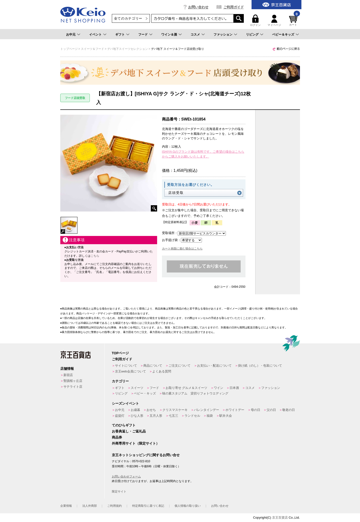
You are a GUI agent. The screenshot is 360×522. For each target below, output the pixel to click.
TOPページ (120, 353)
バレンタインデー (206, 410)
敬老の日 (288, 410)
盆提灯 (119, 415)
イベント (95, 34)
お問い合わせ (198, 7)
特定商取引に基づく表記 (148, 505)
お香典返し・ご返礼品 (129, 431)
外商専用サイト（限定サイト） (135, 443)
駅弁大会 (225, 415)
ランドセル (192, 415)
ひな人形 (137, 415)
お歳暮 (135, 410)
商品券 (117, 437)
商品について (152, 365)
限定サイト (119, 491)
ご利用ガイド (233, 7)
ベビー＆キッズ (283, 34)
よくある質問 (161, 371)
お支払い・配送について (214, 365)
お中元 (71, 34)
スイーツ (137, 388)
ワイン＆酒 (169, 34)
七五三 (173, 415)
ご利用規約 (114, 505)
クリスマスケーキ (175, 410)
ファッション (223, 34)
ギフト (120, 34)
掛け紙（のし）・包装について (260, 365)
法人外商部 (89, 505)
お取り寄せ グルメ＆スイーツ (186, 388)
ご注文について (180, 365)
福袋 (210, 415)
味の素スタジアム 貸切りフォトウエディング (195, 393)
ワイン (218, 388)
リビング (252, 34)
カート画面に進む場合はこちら (182, 248)
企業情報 (66, 505)
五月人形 (156, 415)
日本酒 (234, 388)
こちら (95, 255)
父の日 (271, 410)
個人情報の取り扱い (188, 505)
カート (294, 20)
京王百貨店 (280, 517)
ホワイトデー (234, 410)
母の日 (255, 410)
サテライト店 (72, 386)
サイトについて (126, 365)
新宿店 (68, 375)
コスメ (195, 34)
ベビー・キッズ (145, 393)
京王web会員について (130, 371)
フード (143, 34)
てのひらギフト (124, 425)
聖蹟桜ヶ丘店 (72, 381)
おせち (151, 410)
